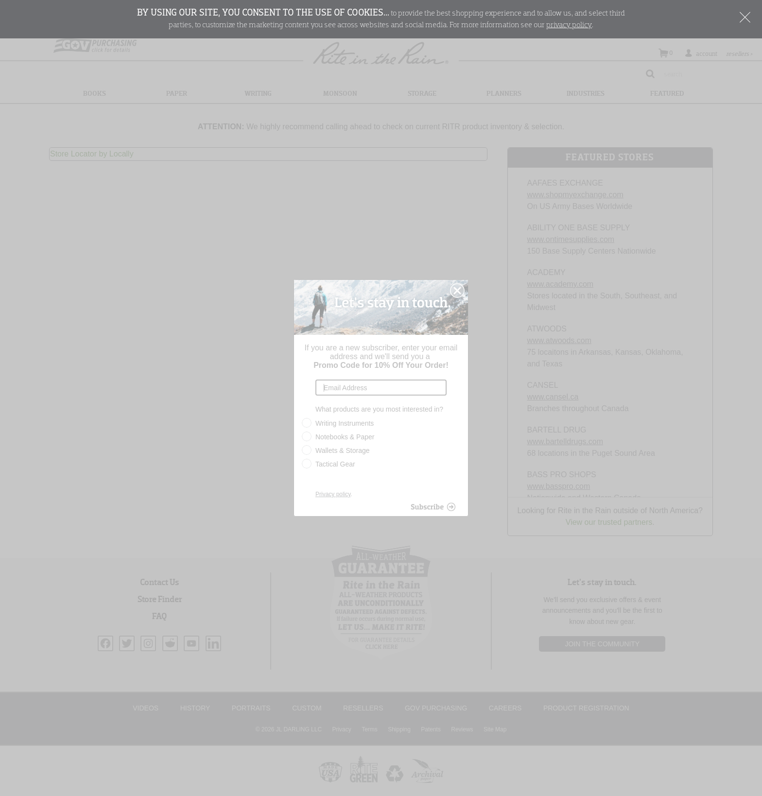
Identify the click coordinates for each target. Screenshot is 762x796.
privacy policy (569, 25)
